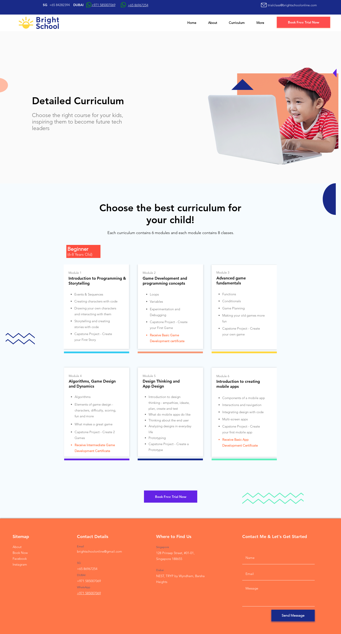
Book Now (20, 553)
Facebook (20, 558)
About (17, 547)
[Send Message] (293, 615)
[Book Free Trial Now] (303, 22)
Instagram (20, 564)
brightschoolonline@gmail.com (99, 551)
